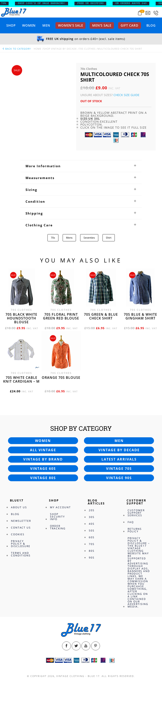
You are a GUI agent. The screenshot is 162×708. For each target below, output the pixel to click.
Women (29, 25)
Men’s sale (101, 25)
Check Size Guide (126, 95)
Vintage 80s (43, 478)
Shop (10, 25)
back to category (16, 49)
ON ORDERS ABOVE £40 (138, 3)
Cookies (17, 534)
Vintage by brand (43, 459)
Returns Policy (135, 530)
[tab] (81, 166)
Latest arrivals (119, 459)
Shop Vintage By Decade (60, 49)
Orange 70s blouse (61, 377)
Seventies (89, 237)
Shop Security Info (57, 516)
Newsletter (21, 521)
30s (91, 517)
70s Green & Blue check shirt (101, 316)
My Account (60, 507)
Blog (151, 25)
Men (46, 25)
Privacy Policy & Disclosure (20, 543)
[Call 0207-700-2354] (156, 13)
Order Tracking (58, 527)
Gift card (129, 25)
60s (91, 537)
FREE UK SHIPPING (98, 3)
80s (91, 551)
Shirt (108, 237)
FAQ (131, 522)
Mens (69, 237)
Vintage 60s (43, 468)
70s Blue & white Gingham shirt (140, 316)
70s (53, 237)
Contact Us (21, 527)
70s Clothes (87, 49)
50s (91, 530)
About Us (19, 507)
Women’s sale (70, 25)
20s (91, 510)
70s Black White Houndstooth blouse (21, 318)
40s (91, 524)
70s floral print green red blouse (61, 316)
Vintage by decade (119, 450)
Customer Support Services (136, 512)
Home (37, 49)
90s (91, 557)
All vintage (43, 450)
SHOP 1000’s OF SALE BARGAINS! (49, 3)
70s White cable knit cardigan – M (21, 379)
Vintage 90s (119, 478)
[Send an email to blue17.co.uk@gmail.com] (148, 13)
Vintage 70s (119, 468)
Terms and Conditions (21, 554)
